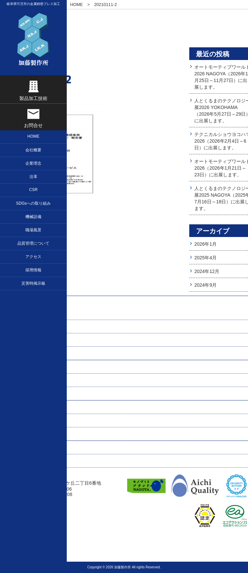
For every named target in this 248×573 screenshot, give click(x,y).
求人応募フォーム (26, 420)
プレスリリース (24, 461)
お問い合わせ (22, 380)
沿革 (12, 353)
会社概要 (17, 340)
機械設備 (17, 393)
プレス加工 (19, 367)
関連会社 (17, 447)
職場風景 (17, 407)
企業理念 (17, 326)
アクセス (17, 434)
